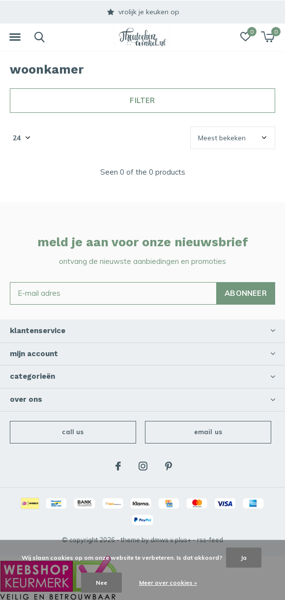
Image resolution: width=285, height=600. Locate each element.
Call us (73, 432)
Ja (244, 557)
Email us (208, 432)
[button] (14, 37)
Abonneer (246, 293)
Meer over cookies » (168, 582)
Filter (142, 100)
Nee (101, 582)
